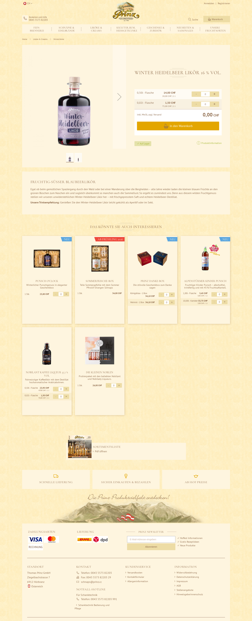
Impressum (182, 581)
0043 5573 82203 (38, 20)
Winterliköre (58, 39)
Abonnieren (151, 546)
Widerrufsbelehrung (187, 572)
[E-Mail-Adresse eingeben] (151, 539)
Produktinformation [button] (211, 142)
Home (24, 39)
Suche (195, 19)
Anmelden (209, 3)
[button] (27, 3)
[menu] (126, 29)
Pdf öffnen (101, 451)
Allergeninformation (137, 581)
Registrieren (224, 3)
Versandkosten (134, 572)
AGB (179, 585)
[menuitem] (37, 29)
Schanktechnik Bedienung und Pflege (92, 607)
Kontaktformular (135, 576)
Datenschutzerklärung (188, 576)
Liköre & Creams (40, 39)
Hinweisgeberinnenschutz (190, 594)
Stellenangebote (185, 590)
